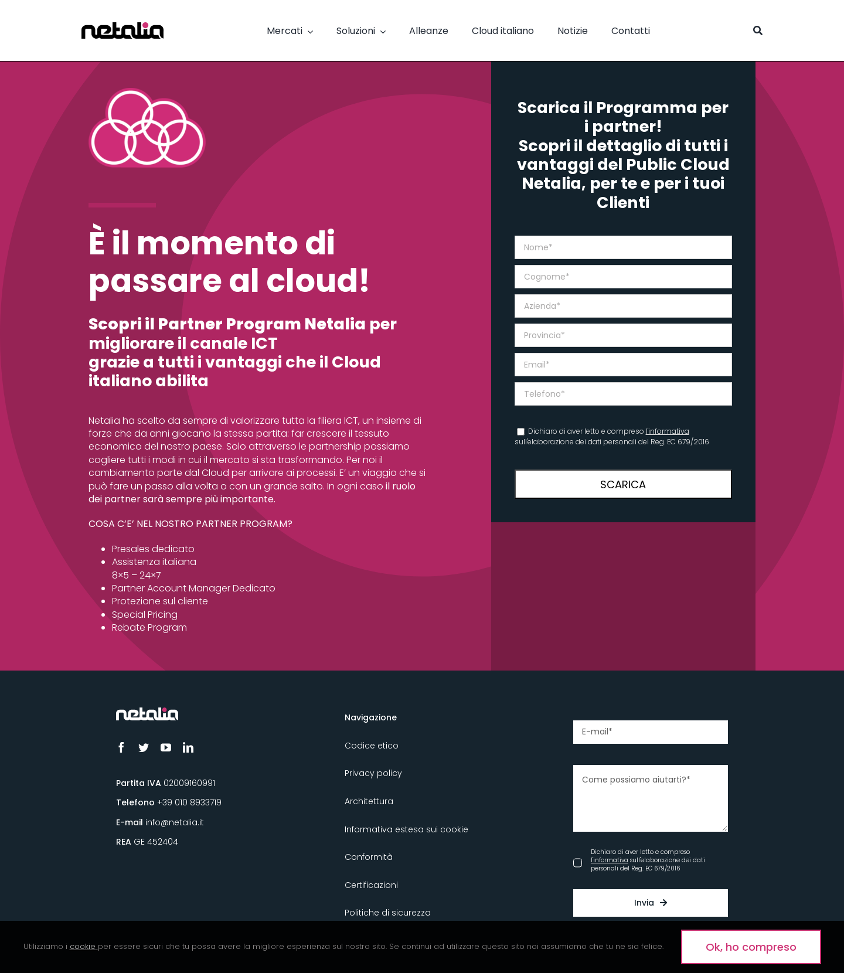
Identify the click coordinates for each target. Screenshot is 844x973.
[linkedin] (188, 747)
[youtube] (166, 747)
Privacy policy (373, 773)
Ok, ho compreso (751, 947)
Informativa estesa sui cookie (406, 829)
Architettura (369, 801)
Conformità (369, 857)
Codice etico (372, 745)
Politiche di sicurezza (388, 912)
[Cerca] (758, 30)
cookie (83, 946)
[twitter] (143, 747)
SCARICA (623, 484)
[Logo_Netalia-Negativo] (147, 712)
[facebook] (121, 747)
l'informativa (667, 431)
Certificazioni (371, 885)
